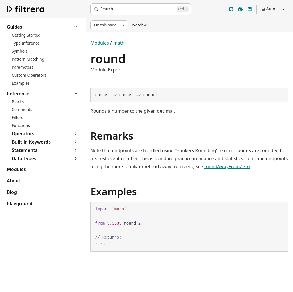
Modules (99, 43)
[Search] (140, 9)
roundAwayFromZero (227, 166)
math (119, 43)
